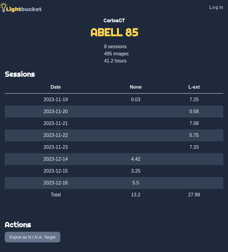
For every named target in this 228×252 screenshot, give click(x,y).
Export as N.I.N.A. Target (33, 237)
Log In (216, 7)
